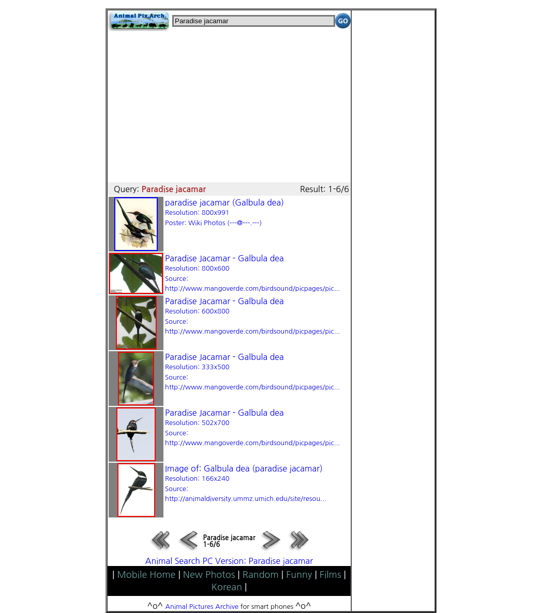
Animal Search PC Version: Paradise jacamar (229, 561)
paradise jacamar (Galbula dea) (224, 212)
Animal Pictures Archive (202, 606)
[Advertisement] (229, 103)
